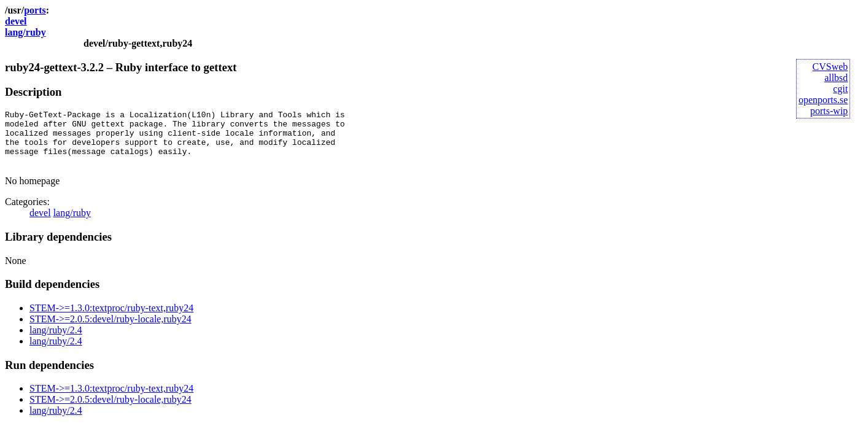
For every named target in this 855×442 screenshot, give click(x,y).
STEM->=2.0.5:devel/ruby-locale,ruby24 (110, 330)
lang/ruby (25, 32)
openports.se (823, 100)
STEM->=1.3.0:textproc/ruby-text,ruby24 (111, 319)
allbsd (836, 77)
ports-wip (829, 111)
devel (16, 21)
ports (35, 10)
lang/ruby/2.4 (55, 341)
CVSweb (830, 66)
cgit (840, 88)
